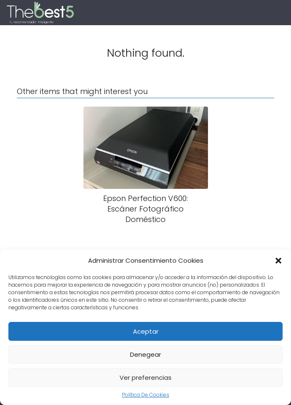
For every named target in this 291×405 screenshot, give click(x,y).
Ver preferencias (145, 377)
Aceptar (145, 331)
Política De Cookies (145, 394)
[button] (278, 260)
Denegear (145, 354)
